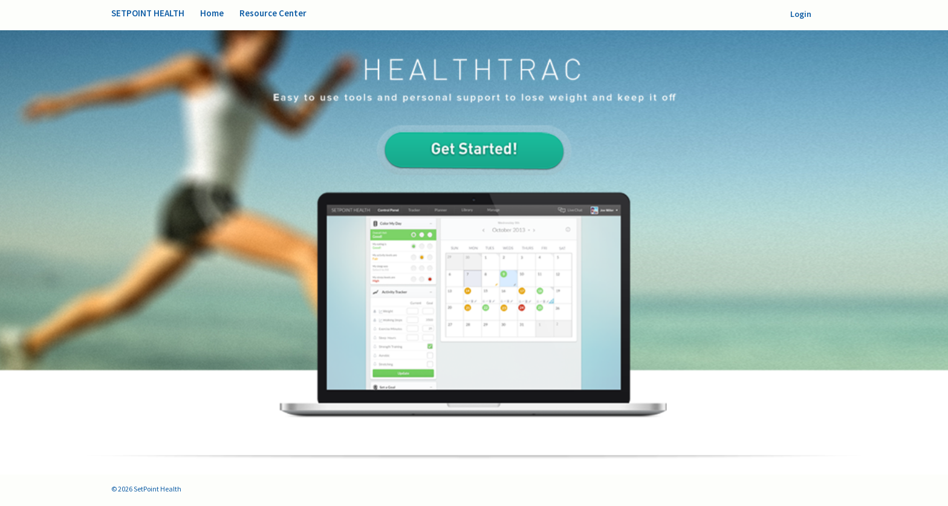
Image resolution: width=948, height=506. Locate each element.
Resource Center (273, 13)
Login (800, 13)
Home (212, 13)
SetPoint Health (147, 13)
